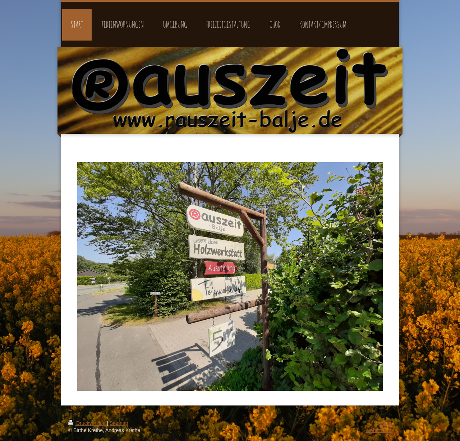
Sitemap (119, 423)
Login (386, 423)
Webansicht (378, 430)
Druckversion (87, 423)
